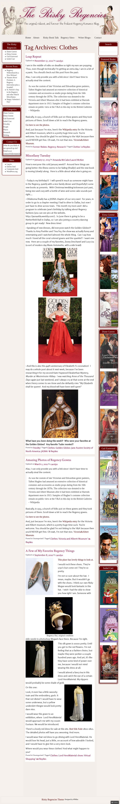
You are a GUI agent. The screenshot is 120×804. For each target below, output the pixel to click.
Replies (85, 146)
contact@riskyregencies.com (14, 154)
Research (6, 132)
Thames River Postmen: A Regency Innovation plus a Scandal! (13, 82)
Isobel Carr (11, 59)
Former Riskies (40, 146)
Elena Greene (12, 54)
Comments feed (12, 169)
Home (28, 37)
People (5, 127)
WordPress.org (12, 171)
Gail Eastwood (12, 56)
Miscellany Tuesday (38, 155)
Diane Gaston (12, 52)
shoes (80, 755)
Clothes (76, 146)
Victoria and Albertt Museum (73, 538)
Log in (9, 164)
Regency (52, 146)
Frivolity (6, 124)
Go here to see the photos (37, 125)
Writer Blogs (84, 37)
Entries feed (11, 167)
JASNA (44, 451)
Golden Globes (63, 447)
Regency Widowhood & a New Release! (13, 72)
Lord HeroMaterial (68, 755)
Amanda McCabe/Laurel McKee (68, 159)
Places (5, 130)
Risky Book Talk (51, 37)
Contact (97, 37)
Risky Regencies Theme (53, 799)
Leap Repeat (33, 56)
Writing (6, 135)
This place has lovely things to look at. (75, 559)
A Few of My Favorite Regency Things (50, 551)
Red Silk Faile (75, 729)
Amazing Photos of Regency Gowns (48, 460)
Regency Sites (68, 37)
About (36, 37)
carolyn (59, 60)
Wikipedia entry (69, 129)
